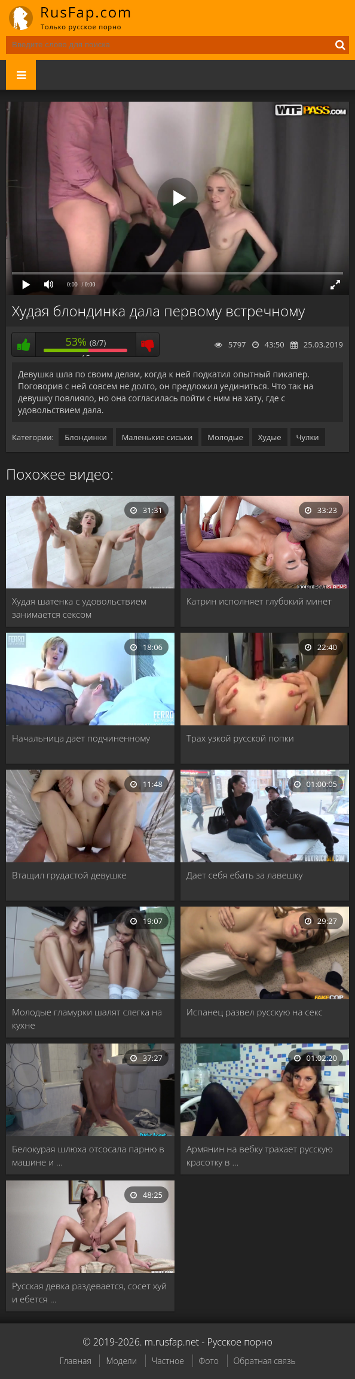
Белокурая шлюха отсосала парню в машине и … (88, 1155)
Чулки (307, 437)
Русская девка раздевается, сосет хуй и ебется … (89, 1292)
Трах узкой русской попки (240, 738)
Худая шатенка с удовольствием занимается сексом (79, 607)
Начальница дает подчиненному (81, 738)
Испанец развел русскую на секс (254, 1012)
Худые (269, 437)
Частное (168, 1360)
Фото (209, 1360)
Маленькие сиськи (157, 437)
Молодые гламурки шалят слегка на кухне (87, 1018)
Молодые (225, 437)
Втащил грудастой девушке (69, 875)
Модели (121, 1360)
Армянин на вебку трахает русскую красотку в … (259, 1155)
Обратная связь (265, 1360)
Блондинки (85, 437)
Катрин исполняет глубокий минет (259, 601)
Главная (75, 1360)
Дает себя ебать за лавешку (244, 875)
